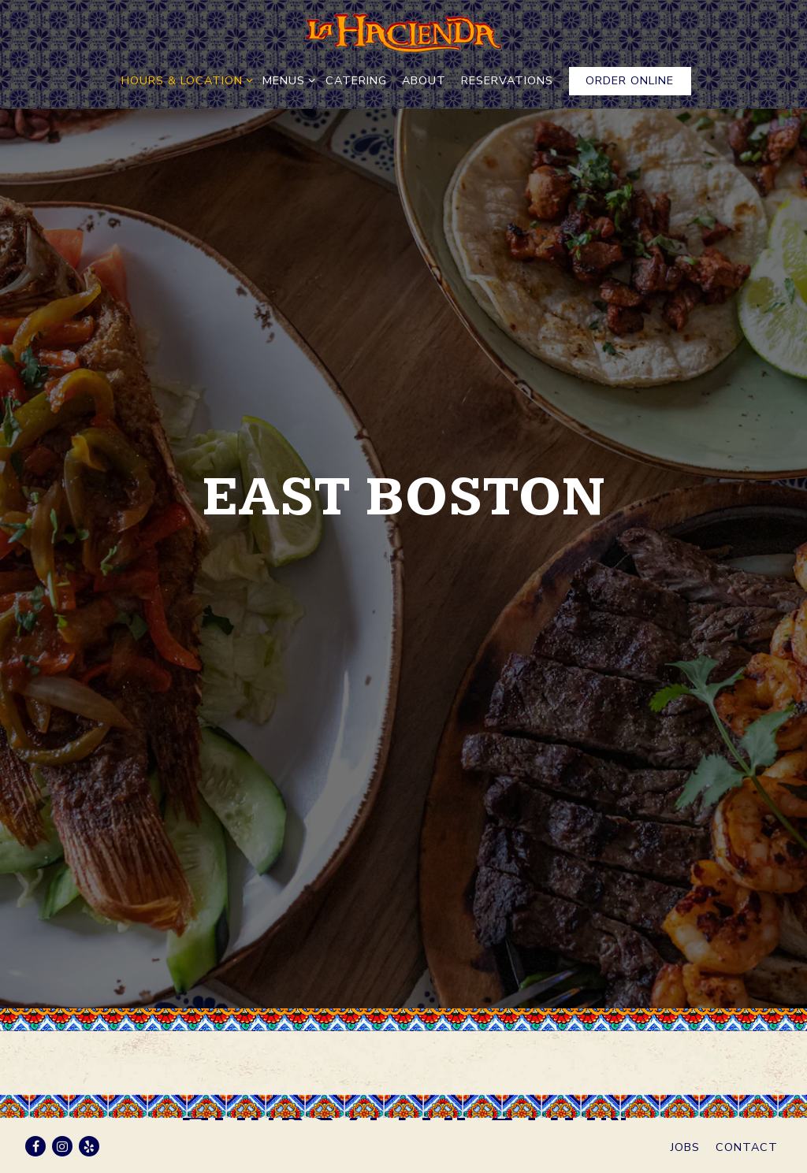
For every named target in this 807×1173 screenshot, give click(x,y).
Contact (747, 1147)
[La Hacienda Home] (403, 33)
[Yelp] (89, 1146)
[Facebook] (35, 1146)
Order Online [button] (630, 80)
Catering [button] (356, 80)
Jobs (685, 1147)
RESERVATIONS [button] (507, 80)
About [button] (424, 80)
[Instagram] (62, 1146)
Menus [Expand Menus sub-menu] (286, 80)
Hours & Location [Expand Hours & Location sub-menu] (184, 80)
